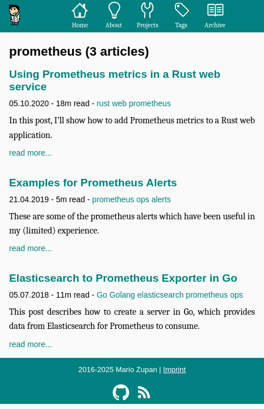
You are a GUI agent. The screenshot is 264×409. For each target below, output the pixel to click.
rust (103, 103)
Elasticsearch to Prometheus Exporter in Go (123, 278)
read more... (30, 152)
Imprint (174, 369)
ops (142, 199)
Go (102, 294)
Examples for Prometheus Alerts (93, 183)
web (119, 103)
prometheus (150, 103)
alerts (161, 199)
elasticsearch (160, 294)
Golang (122, 294)
